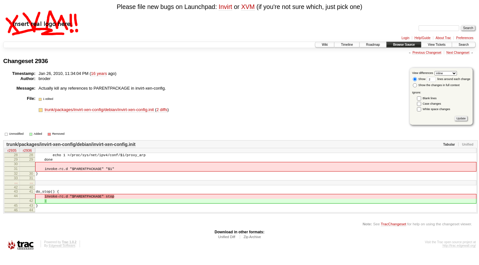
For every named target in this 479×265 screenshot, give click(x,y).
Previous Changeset (426, 52)
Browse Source (404, 44)
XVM (248, 6)
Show (419, 79)
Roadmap (373, 44)
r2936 (27, 151)
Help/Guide (422, 38)
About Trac (443, 38)
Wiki (325, 44)
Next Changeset (457, 52)
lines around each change (448, 79)
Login (405, 38)
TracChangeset (393, 234)
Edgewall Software (62, 256)
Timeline (347, 44)
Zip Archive (252, 247)
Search (464, 44)
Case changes (432, 103)
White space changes (436, 109)
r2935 (11, 151)
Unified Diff (226, 247)
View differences (422, 73)
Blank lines (430, 98)
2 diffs (161, 109)
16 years (99, 73)
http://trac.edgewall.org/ (459, 256)
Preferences (465, 38)
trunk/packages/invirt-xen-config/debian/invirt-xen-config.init (99, 109)
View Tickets (436, 44)
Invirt (225, 6)
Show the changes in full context (436, 85)
